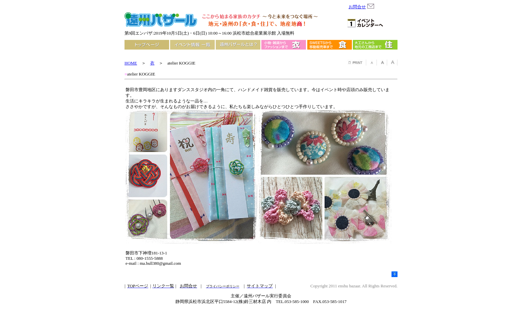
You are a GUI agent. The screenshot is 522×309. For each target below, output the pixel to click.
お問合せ (357, 7)
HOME (131, 63)
